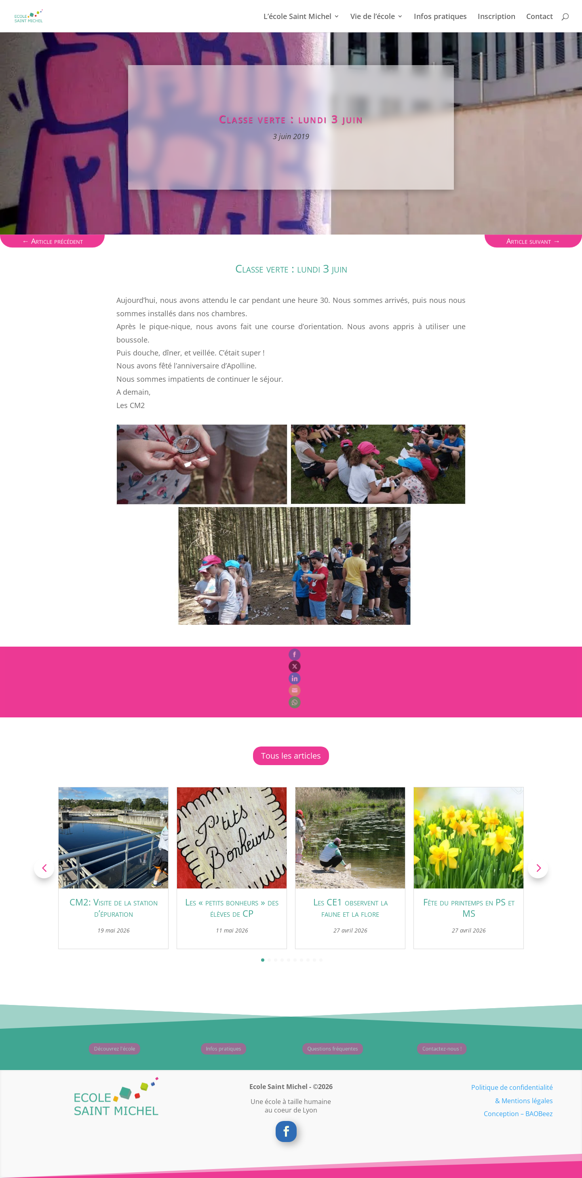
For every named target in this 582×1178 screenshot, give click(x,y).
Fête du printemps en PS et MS (469, 907)
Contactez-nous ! (429, 1049)
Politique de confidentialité (512, 1087)
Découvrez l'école (101, 1049)
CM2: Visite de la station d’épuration (114, 907)
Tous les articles (291, 755)
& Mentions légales (524, 1100)
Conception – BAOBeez (518, 1113)
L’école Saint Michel (297, 17)
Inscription (496, 17)
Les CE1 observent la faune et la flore (350, 907)
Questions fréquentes (319, 1049)
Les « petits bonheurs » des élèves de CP (231, 907)
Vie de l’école (372, 17)
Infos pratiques (440, 17)
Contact (539, 17)
